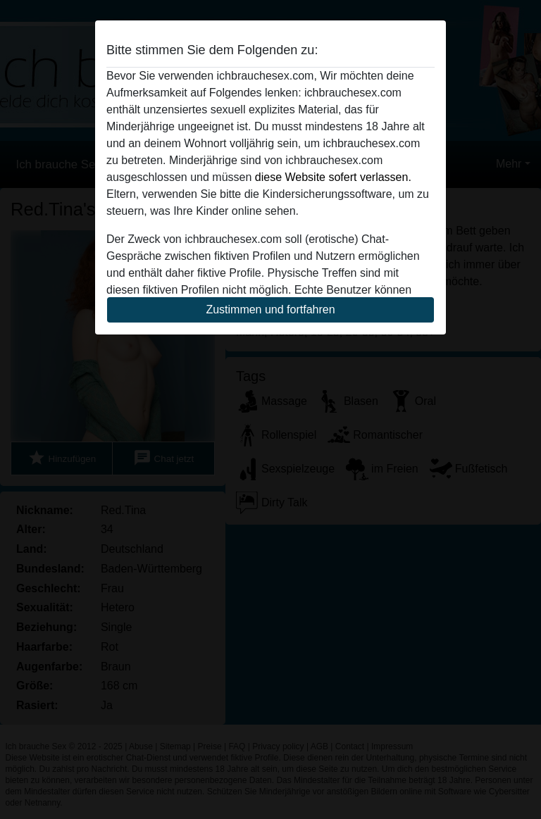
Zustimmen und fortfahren (270, 309)
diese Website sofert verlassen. (333, 177)
